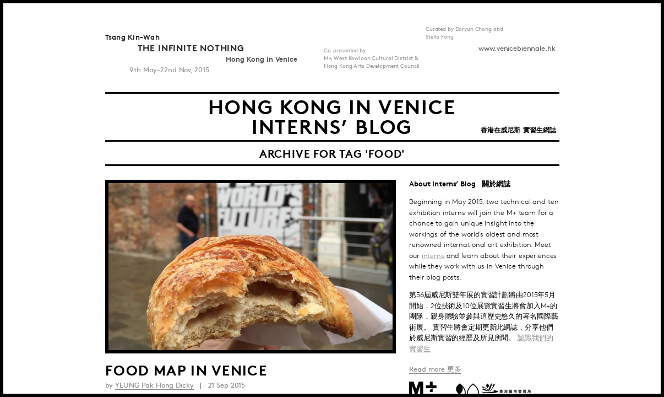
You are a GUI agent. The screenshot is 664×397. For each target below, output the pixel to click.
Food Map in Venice (186, 369)
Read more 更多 (435, 369)
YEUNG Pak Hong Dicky (154, 385)
